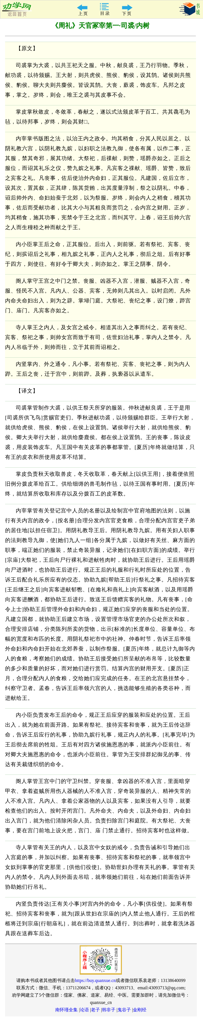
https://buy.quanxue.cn (95, 980)
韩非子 (108, 1009)
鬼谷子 (124, 1009)
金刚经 (139, 1009)
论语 (84, 1009)
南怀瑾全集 (66, 1009)
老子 (95, 1009)
